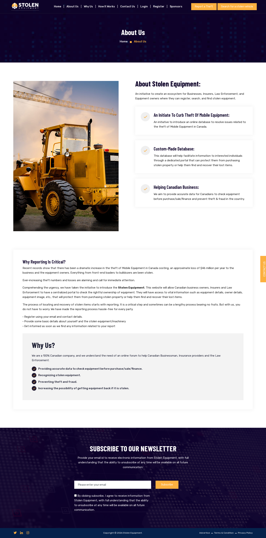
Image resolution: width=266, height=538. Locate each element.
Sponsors (176, 6)
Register (158, 6)
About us (72, 6)
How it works (106, 6)
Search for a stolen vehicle (237, 6)
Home (57, 6)
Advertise (204, 533)
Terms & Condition (224, 533)
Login (144, 6)
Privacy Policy (245, 533)
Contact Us (127, 6)
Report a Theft (204, 6)
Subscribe (167, 484)
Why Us (88, 6)
